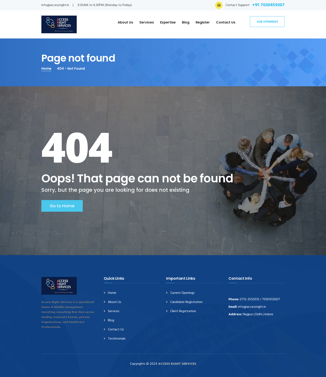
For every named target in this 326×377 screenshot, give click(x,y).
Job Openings (267, 22)
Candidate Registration (186, 302)
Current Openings (182, 293)
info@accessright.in (55, 5)
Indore (268, 314)
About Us (125, 22)
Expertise (168, 22)
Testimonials (117, 338)
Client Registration (183, 311)
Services (146, 22)
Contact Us (225, 22)
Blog (185, 22)
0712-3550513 (249, 299)
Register (203, 22)
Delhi (258, 314)
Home (46, 68)
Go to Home (62, 206)
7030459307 (271, 299)
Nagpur (248, 314)
